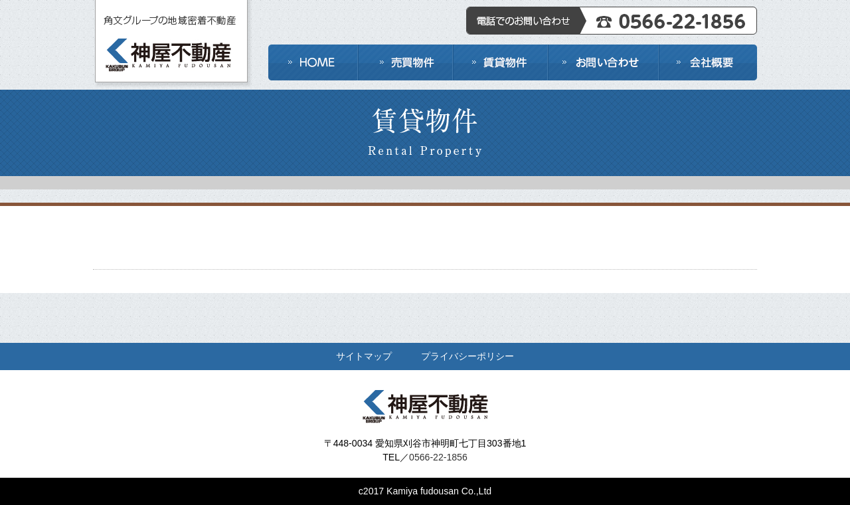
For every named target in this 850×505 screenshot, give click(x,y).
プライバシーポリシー (467, 356)
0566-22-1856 (438, 457)
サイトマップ (364, 356)
